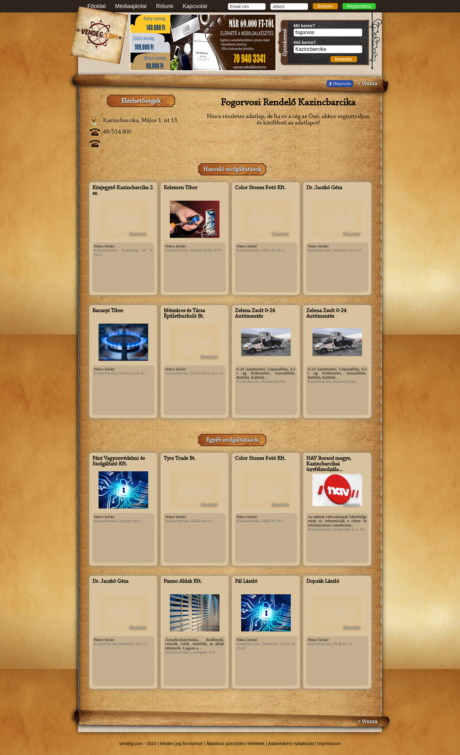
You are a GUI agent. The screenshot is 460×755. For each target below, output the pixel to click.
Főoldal (96, 6)
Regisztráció (359, 6)
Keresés (343, 59)
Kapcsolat (195, 6)
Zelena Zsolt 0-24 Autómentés (255, 313)
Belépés (325, 6)
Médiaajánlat (131, 6)
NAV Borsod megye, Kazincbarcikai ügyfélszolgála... (328, 464)
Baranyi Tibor (107, 311)
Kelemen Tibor (180, 188)
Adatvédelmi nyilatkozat (291, 743)
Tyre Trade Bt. (180, 458)
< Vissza (367, 83)
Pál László (246, 581)
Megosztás (342, 83)
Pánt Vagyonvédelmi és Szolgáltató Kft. (118, 461)
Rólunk (164, 6)
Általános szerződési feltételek (235, 743)
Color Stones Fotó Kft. (260, 188)
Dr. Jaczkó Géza (324, 188)
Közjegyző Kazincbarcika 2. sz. (123, 190)
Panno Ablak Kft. (183, 581)
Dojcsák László (322, 581)
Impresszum (329, 743)
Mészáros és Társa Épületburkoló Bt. (184, 313)
